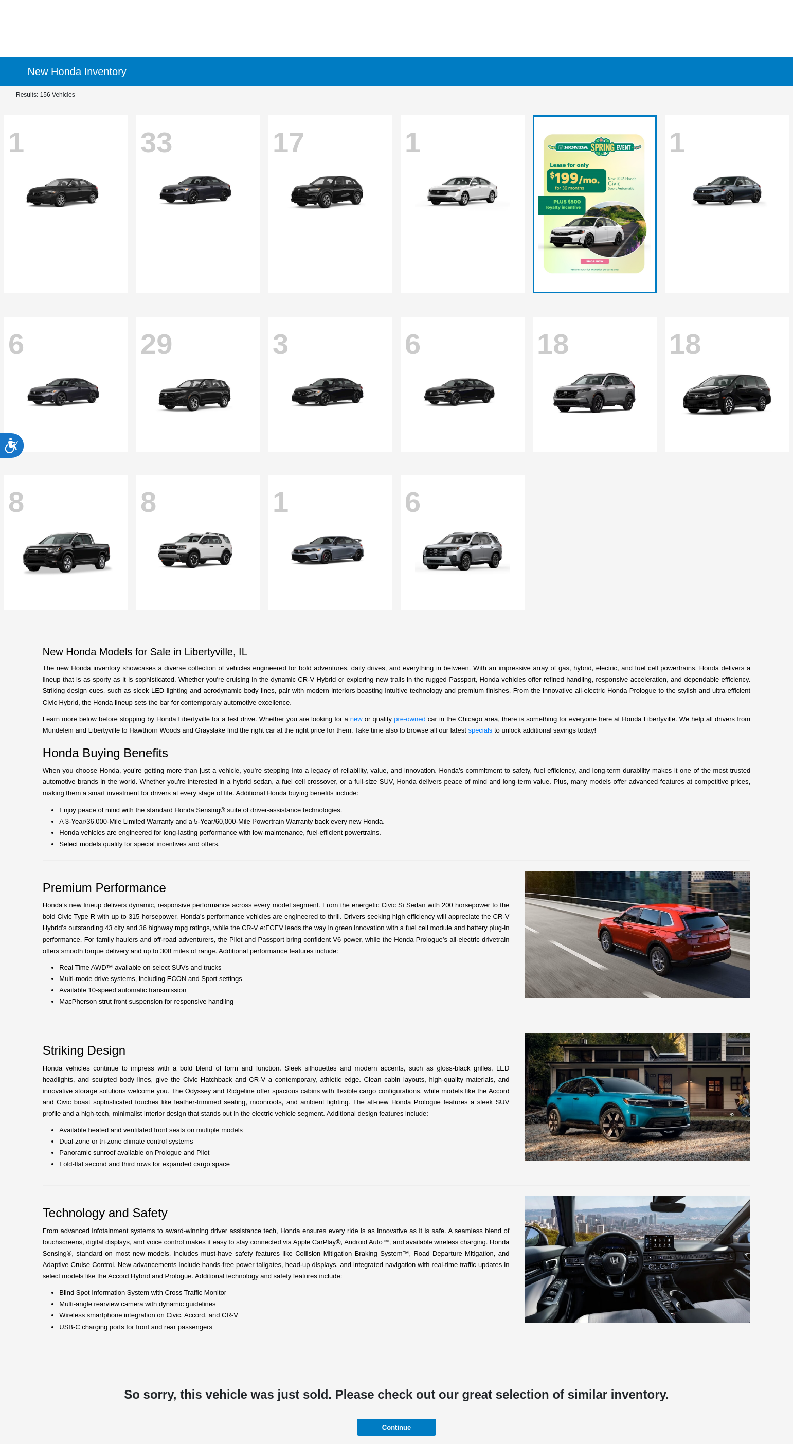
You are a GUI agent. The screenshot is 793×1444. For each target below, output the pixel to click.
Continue (396, 1427)
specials (480, 730)
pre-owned (409, 719)
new (356, 719)
